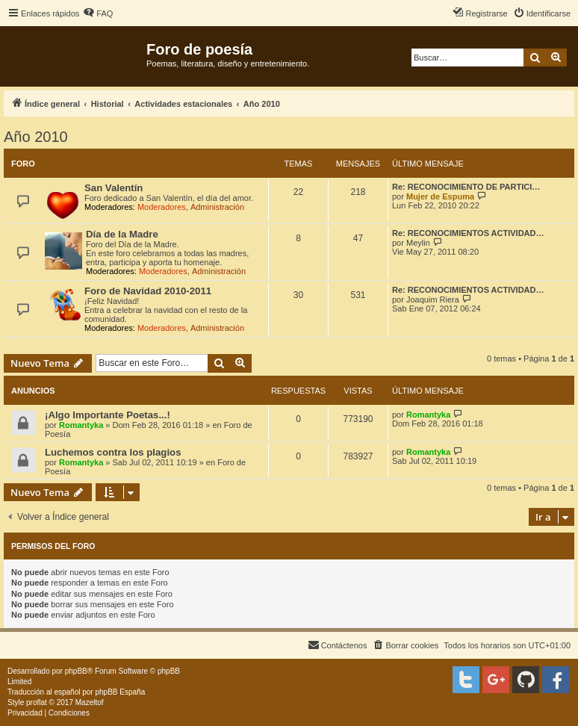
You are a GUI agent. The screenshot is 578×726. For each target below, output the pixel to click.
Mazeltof (89, 702)
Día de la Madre (122, 234)
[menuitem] (98, 13)
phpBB (76, 671)
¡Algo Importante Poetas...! (107, 415)
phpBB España (120, 692)
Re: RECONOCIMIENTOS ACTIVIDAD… (468, 233)
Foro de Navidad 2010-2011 (147, 291)
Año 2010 (36, 136)
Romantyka (81, 425)
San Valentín (113, 187)
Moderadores (161, 206)
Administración (217, 206)
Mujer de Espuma (440, 196)
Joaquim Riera (432, 299)
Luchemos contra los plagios (113, 452)
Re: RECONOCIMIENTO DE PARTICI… (466, 186)
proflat (36, 702)
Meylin (418, 242)
